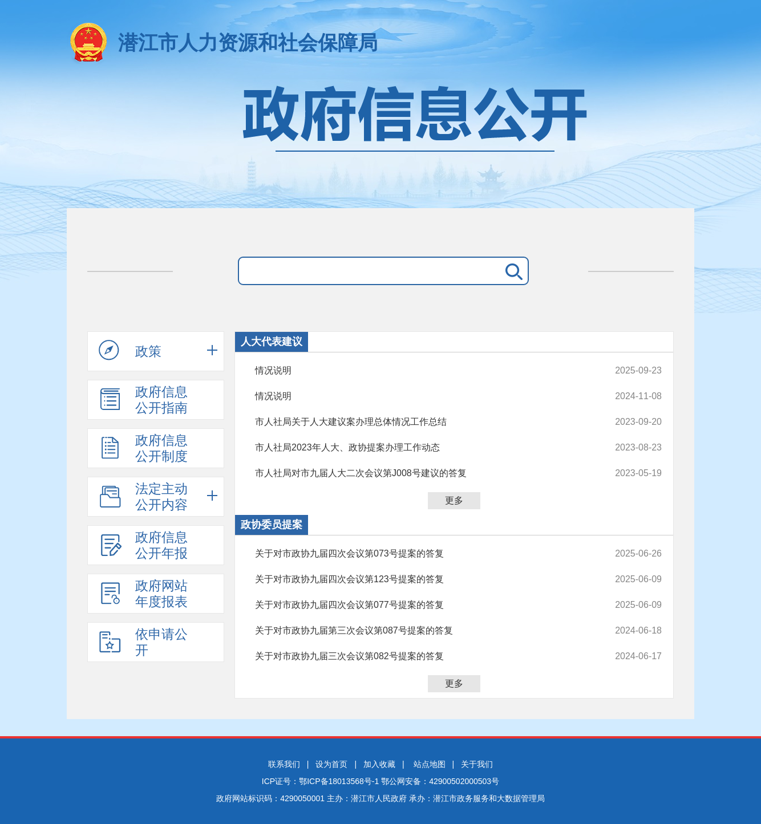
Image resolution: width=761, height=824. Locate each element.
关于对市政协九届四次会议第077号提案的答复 (420, 605)
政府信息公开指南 (143, 399)
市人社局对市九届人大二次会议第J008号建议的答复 (420, 473)
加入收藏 (379, 764)
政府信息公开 (380, 141)
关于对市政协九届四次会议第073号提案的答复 (420, 554)
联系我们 (284, 764)
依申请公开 (143, 642)
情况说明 (420, 371)
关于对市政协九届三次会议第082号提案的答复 (420, 656)
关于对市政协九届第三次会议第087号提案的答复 (420, 631)
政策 (130, 350)
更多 (454, 500)
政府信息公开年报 (143, 545)
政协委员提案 (271, 524)
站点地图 (430, 764)
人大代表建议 (271, 341)
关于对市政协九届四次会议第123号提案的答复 (420, 579)
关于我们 (477, 764)
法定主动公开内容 (143, 496)
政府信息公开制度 (143, 448)
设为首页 (331, 764)
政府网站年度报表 (143, 593)
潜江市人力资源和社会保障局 (248, 42)
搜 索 (511, 270)
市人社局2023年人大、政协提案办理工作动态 (420, 447)
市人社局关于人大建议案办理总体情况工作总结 (420, 422)
